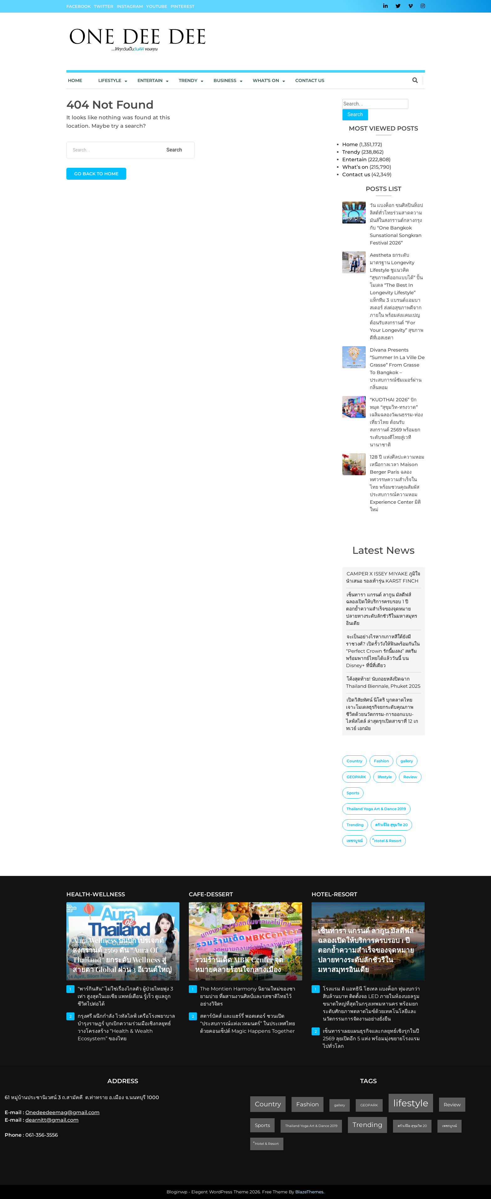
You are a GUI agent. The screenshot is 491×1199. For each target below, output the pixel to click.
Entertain (150, 80)
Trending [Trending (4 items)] (355, 824)
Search (355, 114)
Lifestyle (109, 80)
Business (225, 80)
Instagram (130, 6)
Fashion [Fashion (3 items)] (381, 761)
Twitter (103, 6)
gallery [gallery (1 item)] (407, 761)
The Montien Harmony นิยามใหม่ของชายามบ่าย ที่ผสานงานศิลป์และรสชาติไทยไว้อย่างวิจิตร (247, 996)
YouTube (156, 6)
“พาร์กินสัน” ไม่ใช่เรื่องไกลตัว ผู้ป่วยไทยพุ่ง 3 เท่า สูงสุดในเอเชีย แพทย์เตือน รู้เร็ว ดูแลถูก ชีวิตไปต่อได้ (125, 996)
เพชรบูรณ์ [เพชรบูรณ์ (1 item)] (355, 840)
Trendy (188, 80)
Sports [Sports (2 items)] (353, 792)
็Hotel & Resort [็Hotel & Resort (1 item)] (387, 840)
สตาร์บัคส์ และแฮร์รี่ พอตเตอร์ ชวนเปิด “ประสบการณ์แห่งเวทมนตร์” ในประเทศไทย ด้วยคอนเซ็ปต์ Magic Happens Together (248, 1023)
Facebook (78, 6)
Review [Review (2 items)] (410, 776)
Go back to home (96, 174)
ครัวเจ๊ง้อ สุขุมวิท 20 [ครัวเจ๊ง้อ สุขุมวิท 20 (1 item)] (391, 824)
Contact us (309, 80)
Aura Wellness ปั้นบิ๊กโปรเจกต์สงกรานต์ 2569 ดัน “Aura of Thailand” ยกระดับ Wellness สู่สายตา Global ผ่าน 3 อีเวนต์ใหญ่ (122, 954)
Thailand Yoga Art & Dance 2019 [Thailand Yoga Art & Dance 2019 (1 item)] (376, 808)
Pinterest (182, 6)
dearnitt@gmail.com (52, 1120)
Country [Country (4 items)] (354, 761)
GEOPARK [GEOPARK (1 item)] (356, 776)
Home (75, 80)
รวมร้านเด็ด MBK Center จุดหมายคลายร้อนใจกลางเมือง (239, 964)
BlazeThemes (309, 1191)
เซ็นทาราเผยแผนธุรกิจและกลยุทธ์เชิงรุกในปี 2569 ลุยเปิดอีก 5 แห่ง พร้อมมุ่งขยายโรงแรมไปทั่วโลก (371, 1038)
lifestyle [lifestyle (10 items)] (385, 776)
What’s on (355, 167)
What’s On (266, 80)
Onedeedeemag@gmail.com (62, 1112)
